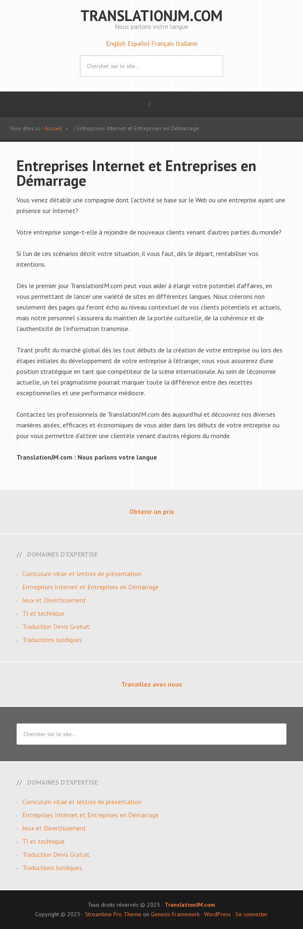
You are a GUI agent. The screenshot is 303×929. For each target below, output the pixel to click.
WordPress (217, 914)
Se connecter (251, 914)
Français (163, 43)
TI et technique (43, 613)
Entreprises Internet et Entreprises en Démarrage (90, 587)
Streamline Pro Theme (113, 914)
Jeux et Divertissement (54, 600)
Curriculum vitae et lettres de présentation (81, 574)
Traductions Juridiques (52, 640)
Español (139, 43)
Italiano (186, 43)
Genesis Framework (175, 914)
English (116, 43)
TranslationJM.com (151, 15)
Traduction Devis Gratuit (56, 626)
